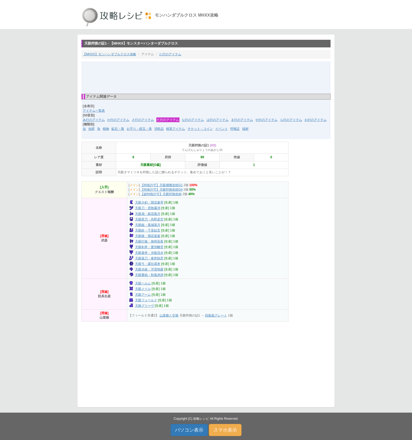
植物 (106, 129)
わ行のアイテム (316, 120)
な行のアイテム (193, 120)
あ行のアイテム (94, 120)
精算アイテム (175, 129)
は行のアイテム (218, 120)
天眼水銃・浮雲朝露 (149, 269)
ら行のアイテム (291, 120)
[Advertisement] (206, 77)
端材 (245, 129)
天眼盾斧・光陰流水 (149, 253)
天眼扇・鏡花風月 (147, 214)
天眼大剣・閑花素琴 (149, 202)
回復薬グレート (216, 315)
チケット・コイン (200, 129)
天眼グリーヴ (144, 306)
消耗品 (159, 129)
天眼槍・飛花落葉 (147, 236)
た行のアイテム (170, 54)
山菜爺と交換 (168, 315)
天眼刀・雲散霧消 (147, 208)
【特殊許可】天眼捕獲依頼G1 (162, 185)
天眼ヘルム (143, 283)
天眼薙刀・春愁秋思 (149, 258)
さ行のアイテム (143, 120)
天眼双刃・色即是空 (149, 219)
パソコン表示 (189, 430)
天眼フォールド (146, 300)
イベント (221, 129)
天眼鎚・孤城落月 (147, 225)
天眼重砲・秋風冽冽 (149, 275)
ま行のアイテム (242, 120)
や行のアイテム (266, 120)
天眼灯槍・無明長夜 (149, 241)
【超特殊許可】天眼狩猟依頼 (161, 194)
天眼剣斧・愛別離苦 (149, 247)
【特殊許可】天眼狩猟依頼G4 (162, 189)
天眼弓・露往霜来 (147, 264)
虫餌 (91, 129)
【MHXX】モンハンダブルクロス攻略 (109, 54)
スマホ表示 (225, 430)
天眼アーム (143, 294)
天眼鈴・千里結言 (147, 230)
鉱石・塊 (117, 129)
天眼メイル (143, 289)
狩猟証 (235, 129)
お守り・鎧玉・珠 (139, 129)
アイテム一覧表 (94, 110)
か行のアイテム (118, 120)
